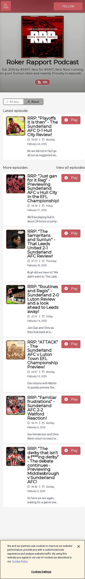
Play (70, 120)
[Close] (78, 548)
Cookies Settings (41, 573)
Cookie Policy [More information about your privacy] (20, 563)
